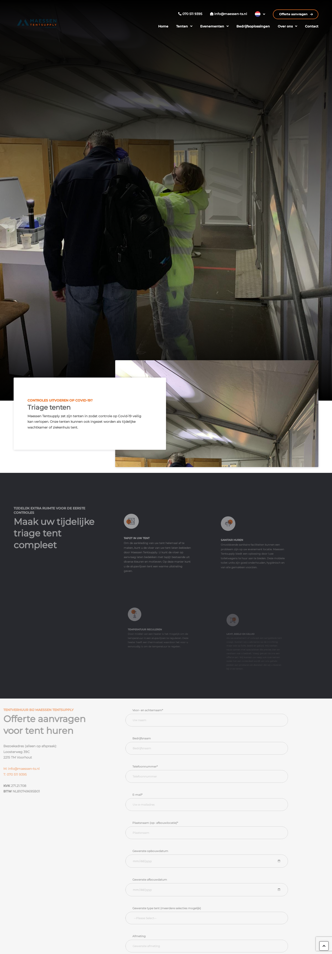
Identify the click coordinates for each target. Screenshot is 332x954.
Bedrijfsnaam (152, 738)
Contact (311, 26)
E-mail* (148, 794)
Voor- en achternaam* (158, 710)
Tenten (182, 26)
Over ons (285, 26)
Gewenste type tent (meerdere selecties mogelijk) (177, 908)
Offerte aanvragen (293, 14)
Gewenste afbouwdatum (160, 879)
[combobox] (217, 918)
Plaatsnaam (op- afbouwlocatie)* (165, 823)
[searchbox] (220, 918)
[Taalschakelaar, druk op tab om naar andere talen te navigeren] (260, 14)
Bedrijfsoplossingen (253, 26)
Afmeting (149, 936)
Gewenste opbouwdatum (160, 851)
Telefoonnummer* (155, 766)
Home (163, 26)
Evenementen (212, 26)
